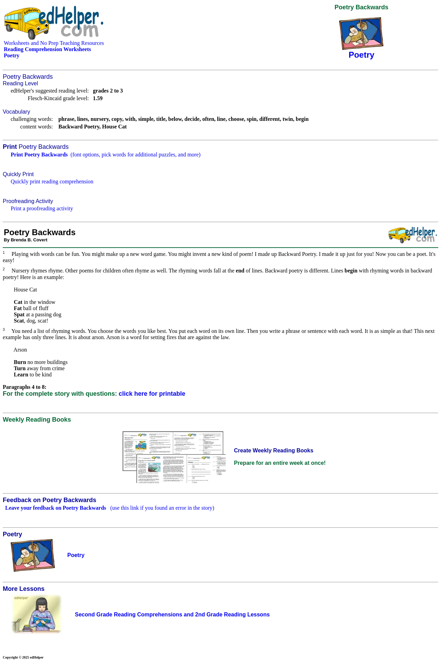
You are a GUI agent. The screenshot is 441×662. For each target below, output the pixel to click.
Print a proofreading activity (42, 208)
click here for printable (152, 393)
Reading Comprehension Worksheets (47, 49)
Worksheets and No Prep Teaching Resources (54, 43)
